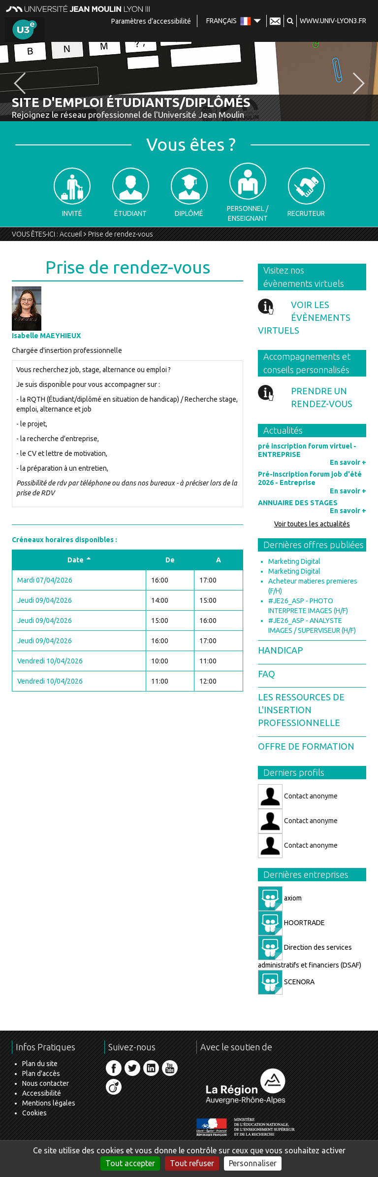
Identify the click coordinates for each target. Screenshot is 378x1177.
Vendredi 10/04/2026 (50, 661)
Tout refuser (192, 1163)
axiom (280, 898)
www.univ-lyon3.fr (333, 21)
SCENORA (286, 982)
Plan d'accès (41, 1073)
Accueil (71, 234)
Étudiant (130, 192)
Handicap (280, 650)
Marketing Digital (294, 561)
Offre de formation (306, 746)
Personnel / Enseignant (247, 192)
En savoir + (348, 462)
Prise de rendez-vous (120, 234)
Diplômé (189, 192)
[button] (290, 21)
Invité (72, 192)
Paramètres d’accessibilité (151, 21)
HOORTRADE (291, 923)
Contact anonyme (298, 796)
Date (79, 560)
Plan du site (40, 1064)
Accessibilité (41, 1093)
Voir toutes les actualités (312, 524)
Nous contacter (45, 1083)
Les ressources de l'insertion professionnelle (301, 709)
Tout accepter (130, 1163)
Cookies (34, 1113)
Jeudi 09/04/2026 (44, 600)
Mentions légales (48, 1103)
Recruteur (306, 192)
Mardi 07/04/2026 (44, 580)
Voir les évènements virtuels (304, 317)
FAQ (266, 674)
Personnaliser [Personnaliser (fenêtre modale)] (253, 1163)
